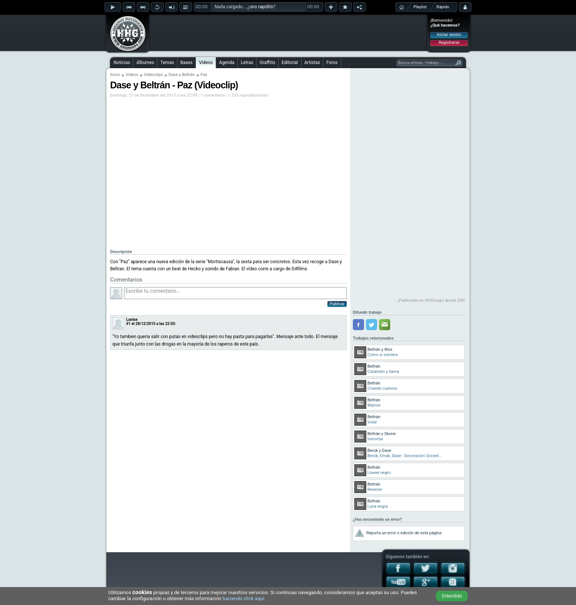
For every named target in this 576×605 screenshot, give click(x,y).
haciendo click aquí (243, 598)
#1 (128, 324)
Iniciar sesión (449, 34)
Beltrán (188, 74)
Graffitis (267, 62)
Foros (331, 62)
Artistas (312, 62)
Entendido (452, 596)
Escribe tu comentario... (235, 293)
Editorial (290, 62)
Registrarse (449, 42)
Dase (173, 74)
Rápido (442, 6)
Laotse (131, 319)
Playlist (420, 6)
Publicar (337, 303)
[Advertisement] (288, 32)
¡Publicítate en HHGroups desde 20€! (431, 300)
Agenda (226, 62)
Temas (167, 62)
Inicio (115, 74)
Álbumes (145, 62)
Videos (206, 62)
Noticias (121, 62)
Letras (247, 62)
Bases (187, 62)
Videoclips (153, 74)
